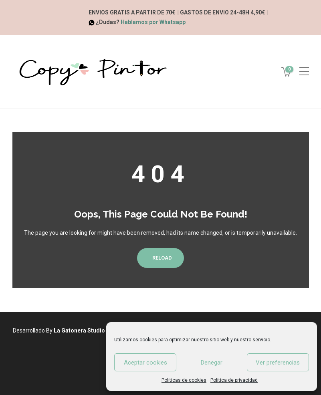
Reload (160, 258)
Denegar (211, 362)
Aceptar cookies (145, 362)
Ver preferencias (278, 362)
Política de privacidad (234, 380)
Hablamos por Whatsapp (153, 22)
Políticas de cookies (184, 380)
